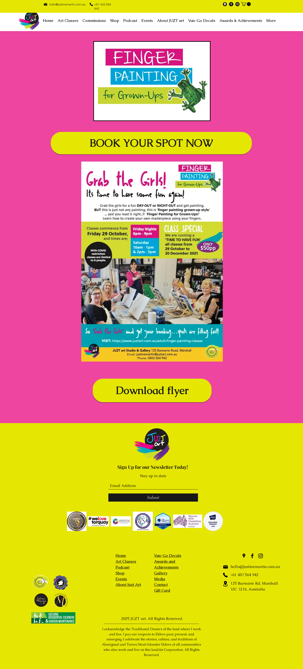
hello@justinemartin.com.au (67, 4)
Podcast (122, 567)
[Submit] (153, 497)
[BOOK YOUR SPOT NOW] (151, 143)
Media (159, 579)
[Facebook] (231, 4)
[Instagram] (237, 4)
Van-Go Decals (167, 555)
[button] (246, 4)
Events (121, 579)
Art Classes (125, 561)
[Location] (225, 583)
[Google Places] (225, 4)
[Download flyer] (152, 390)
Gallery (160, 573)
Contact (161, 584)
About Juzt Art (128, 584)
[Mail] (45, 4)
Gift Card (162, 590)
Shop (119, 573)
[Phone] (91, 4)
